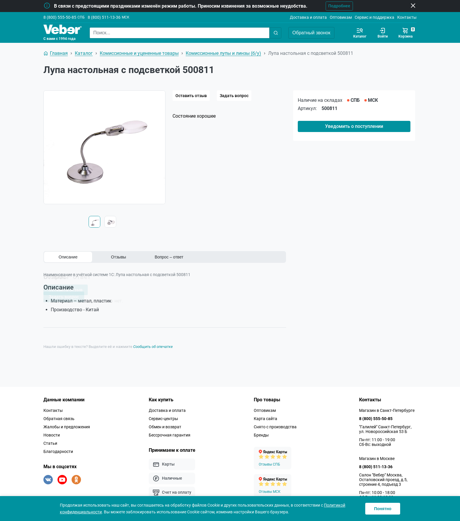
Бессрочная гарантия (169, 433)
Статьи (50, 441)
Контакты (407, 17)
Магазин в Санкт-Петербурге (387, 409)
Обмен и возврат (165, 425)
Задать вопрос (234, 95)
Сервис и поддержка (374, 17)
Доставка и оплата (308, 17)
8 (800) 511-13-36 (104, 17)
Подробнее (336, 6)
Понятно (382, 508)
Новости (51, 433)
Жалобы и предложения (66, 425)
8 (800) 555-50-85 (59, 17)
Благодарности (58, 450)
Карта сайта (265, 417)
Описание (68, 257)
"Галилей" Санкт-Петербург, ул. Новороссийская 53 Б (385, 427)
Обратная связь (59, 417)
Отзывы (118, 257)
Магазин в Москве (377, 457)
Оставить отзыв (191, 95)
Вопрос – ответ (169, 257)
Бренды (261, 433)
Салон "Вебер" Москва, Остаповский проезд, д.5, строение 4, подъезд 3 (383, 478)
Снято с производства (275, 425)
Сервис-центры (163, 417)
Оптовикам (341, 17)
